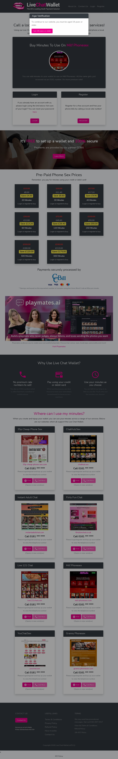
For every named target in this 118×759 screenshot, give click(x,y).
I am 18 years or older (42, 31)
